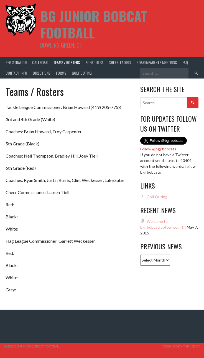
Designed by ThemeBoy (181, 346)
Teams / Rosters (66, 62)
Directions (41, 73)
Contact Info (16, 73)
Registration (16, 62)
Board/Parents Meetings (156, 62)
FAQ (185, 62)
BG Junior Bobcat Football (93, 24)
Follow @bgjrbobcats (158, 149)
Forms (61, 73)
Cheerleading (120, 62)
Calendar (40, 62)
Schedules (94, 62)
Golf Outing (82, 73)
